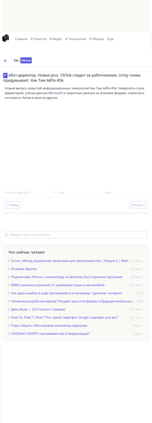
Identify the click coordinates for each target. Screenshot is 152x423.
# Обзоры (96, 39)
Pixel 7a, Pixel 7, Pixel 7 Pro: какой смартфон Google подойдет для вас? (64, 317)
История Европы (24, 268)
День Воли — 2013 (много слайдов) (38, 309)
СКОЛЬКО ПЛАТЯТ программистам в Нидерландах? (50, 333)
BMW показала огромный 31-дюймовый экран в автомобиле (58, 285)
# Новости (39, 39)
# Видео (56, 39)
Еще (110, 39)
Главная (21, 39)
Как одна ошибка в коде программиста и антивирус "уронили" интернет (66, 293)
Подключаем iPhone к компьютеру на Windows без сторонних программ (67, 277)
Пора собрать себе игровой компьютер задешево (49, 325)
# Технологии (75, 39)
